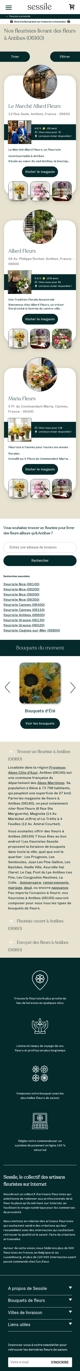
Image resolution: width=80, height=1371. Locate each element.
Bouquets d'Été (40, 710)
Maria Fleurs (22, 398)
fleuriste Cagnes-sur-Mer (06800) (31, 630)
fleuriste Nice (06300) (21, 599)
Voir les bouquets (40, 723)
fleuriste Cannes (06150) (24, 610)
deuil (28, 888)
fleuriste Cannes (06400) (24, 605)
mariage (15, 888)
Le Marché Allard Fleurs (34, 106)
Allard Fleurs (22, 251)
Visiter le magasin (40, 172)
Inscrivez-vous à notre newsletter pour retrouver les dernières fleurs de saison (37, 1347)
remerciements (56, 882)
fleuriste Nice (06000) (21, 594)
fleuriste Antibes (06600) (24, 615)
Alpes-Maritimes (51, 783)
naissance (59, 888)
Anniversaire (30, 882)
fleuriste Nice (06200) (21, 589)
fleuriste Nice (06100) (21, 584)
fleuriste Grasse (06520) (24, 625)
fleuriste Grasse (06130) (24, 620)
